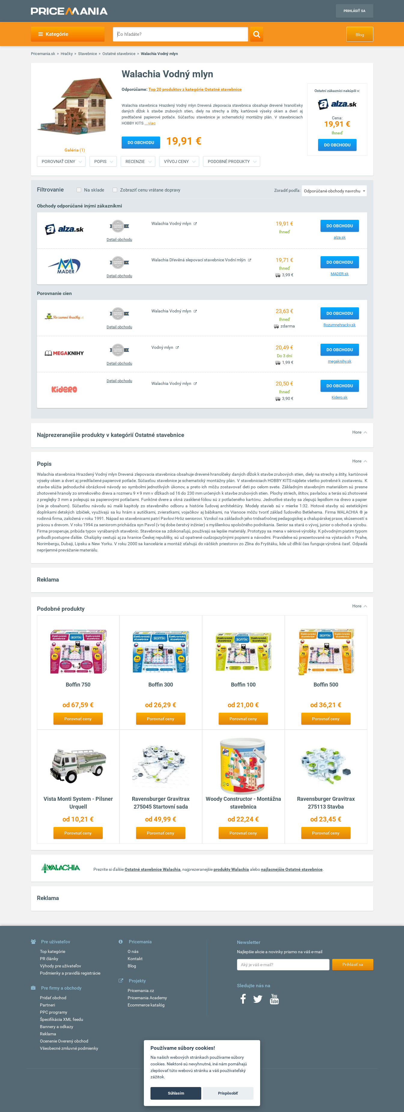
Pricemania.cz (141, 990)
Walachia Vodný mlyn (171, 223)
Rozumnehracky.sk (340, 325)
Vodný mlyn (162, 347)
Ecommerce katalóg (146, 1005)
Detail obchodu (119, 239)
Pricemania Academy (147, 997)
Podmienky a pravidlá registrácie (70, 973)
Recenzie (135, 161)
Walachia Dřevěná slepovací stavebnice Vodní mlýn (199, 259)
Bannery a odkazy (56, 1026)
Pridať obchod (53, 997)
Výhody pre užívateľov (60, 965)
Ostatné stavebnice (118, 53)
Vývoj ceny (176, 161)
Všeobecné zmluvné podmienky (69, 1048)
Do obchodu (337, 145)
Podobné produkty (229, 161)
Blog (360, 34)
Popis (100, 161)
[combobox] (334, 191)
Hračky (67, 53)
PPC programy (53, 1012)
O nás (133, 951)
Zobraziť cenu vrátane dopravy (150, 190)
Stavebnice (87, 53)
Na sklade (94, 190)
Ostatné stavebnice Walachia (153, 869)
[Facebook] (243, 1001)
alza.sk (340, 237)
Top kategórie (52, 951)
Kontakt (135, 958)
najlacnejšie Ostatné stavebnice (292, 869)
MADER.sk (340, 274)
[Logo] (337, 103)
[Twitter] (258, 1001)
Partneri (47, 1005)
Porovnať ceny (58, 161)
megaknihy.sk (339, 361)
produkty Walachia (231, 869)
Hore (356, 432)
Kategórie (53, 34)
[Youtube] (274, 1001)
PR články (49, 958)
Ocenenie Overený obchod (64, 1041)
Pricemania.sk (43, 53)
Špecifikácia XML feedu (61, 1019)
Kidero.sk (340, 397)
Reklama (48, 1033)
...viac (150, 123)
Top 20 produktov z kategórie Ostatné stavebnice (195, 89)
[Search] (256, 34)
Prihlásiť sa (354, 11)
